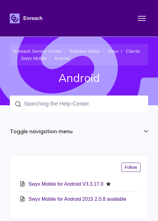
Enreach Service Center (37, 51)
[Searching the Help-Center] (79, 104)
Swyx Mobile (34, 58)
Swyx (112, 51)
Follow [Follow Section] (131, 167)
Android (62, 58)
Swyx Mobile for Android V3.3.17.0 (65, 184)
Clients (133, 51)
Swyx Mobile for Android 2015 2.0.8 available (77, 199)
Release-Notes (85, 51)
